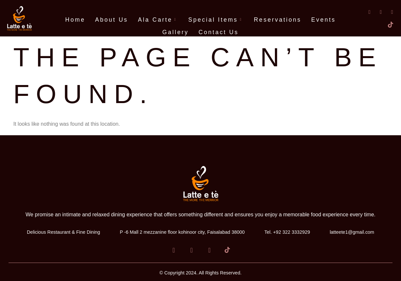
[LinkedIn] (377, 12)
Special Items (216, 19)
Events (323, 19)
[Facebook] (365, 12)
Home (75, 19)
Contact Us (219, 32)
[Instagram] (388, 12)
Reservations (277, 19)
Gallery (175, 32)
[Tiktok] (388, 24)
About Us (111, 19)
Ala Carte (158, 19)
